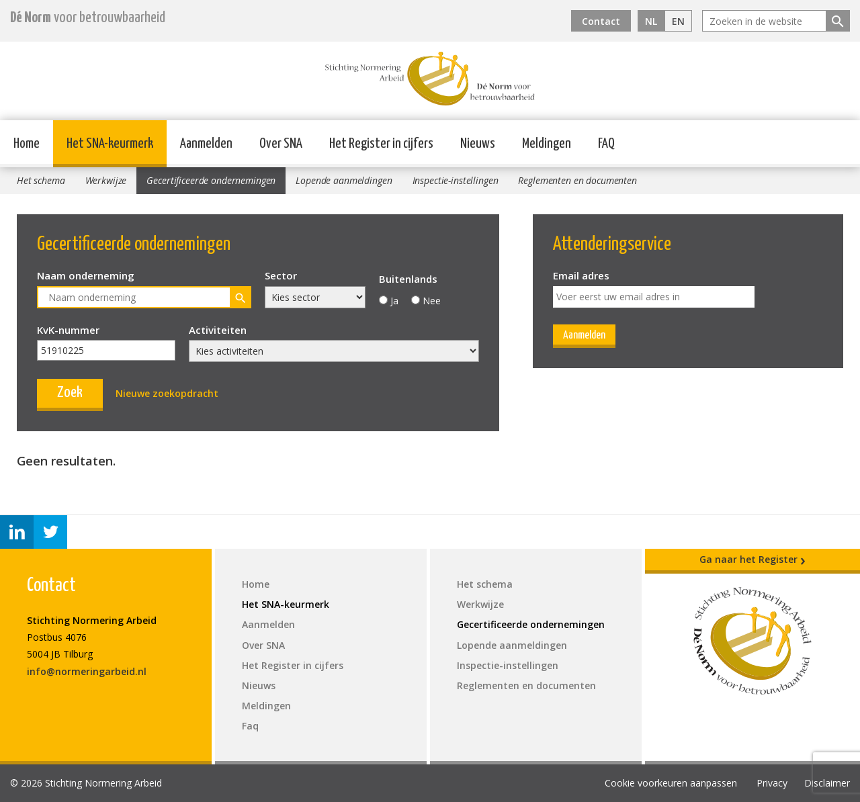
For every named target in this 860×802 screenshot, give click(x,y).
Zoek (70, 392)
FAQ (606, 143)
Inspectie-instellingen (456, 180)
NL (651, 21)
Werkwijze (106, 180)
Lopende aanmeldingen (344, 180)
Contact (601, 21)
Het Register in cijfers (381, 143)
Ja (394, 300)
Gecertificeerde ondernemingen (210, 180)
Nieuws (477, 143)
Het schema (41, 180)
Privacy (772, 782)
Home (26, 143)
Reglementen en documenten (577, 180)
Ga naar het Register (752, 559)
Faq (250, 725)
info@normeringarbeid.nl (86, 671)
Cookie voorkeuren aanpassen (671, 782)
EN (678, 21)
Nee (432, 300)
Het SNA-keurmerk (110, 143)
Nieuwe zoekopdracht (167, 393)
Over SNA (280, 143)
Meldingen (546, 143)
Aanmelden (206, 143)
